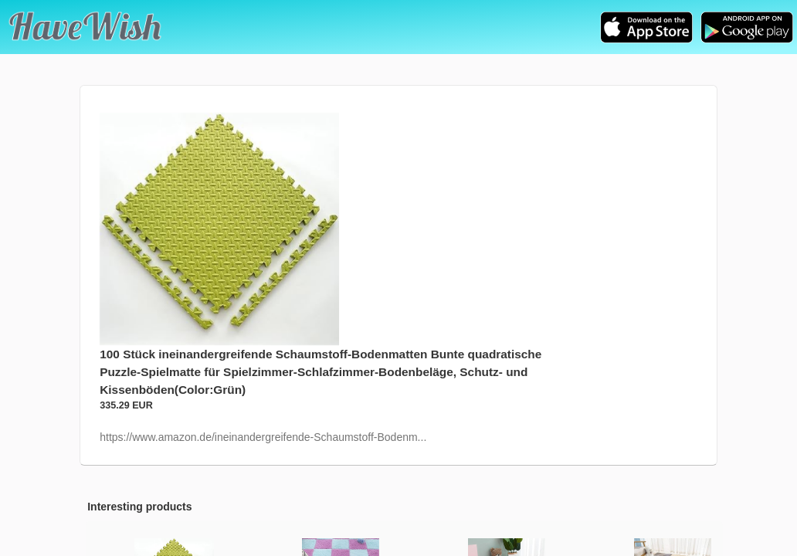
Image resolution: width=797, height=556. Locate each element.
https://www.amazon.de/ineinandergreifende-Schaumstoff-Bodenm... (263, 437)
